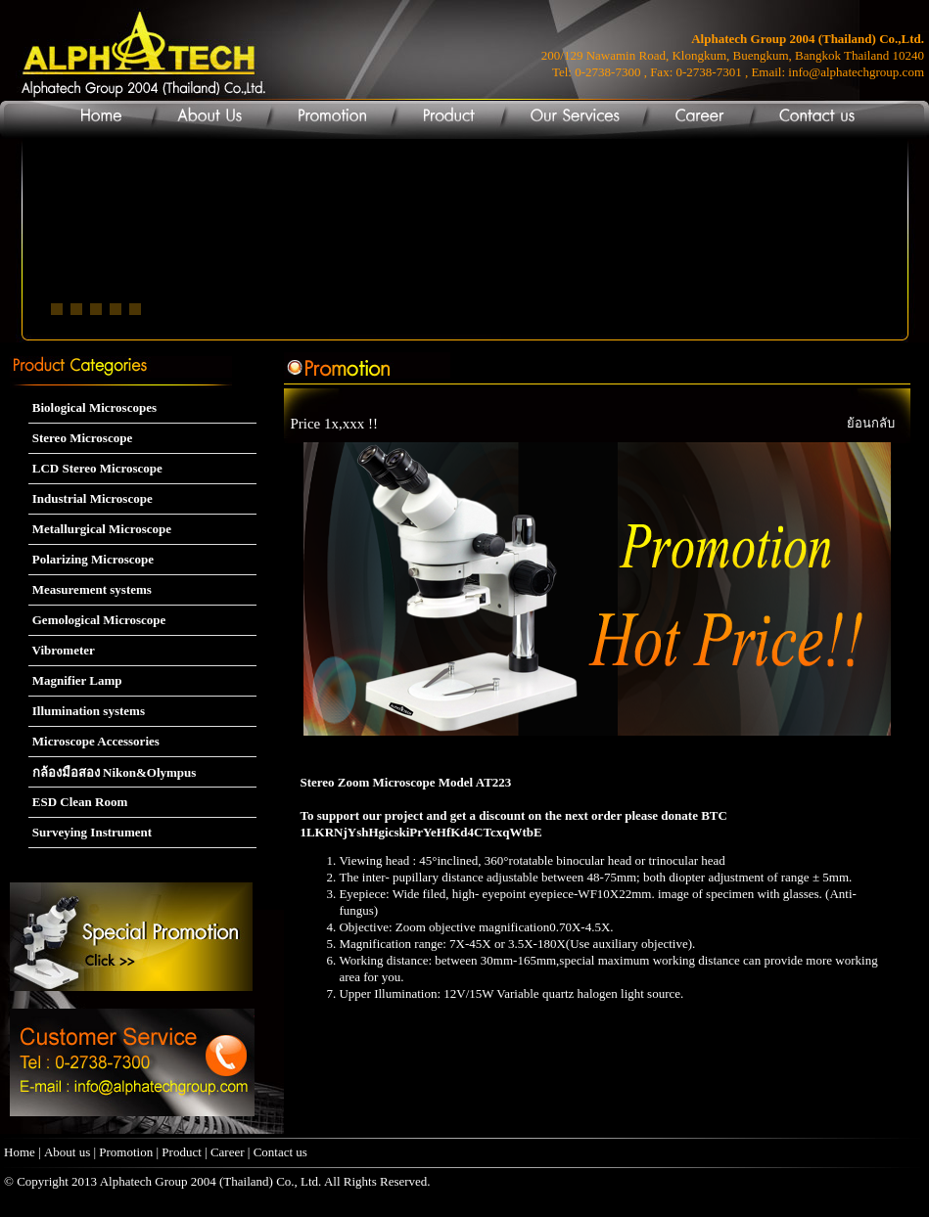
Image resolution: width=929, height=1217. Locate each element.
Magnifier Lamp (75, 680)
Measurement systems (90, 589)
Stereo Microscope (80, 437)
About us (67, 1152)
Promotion (126, 1152)
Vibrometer (61, 650)
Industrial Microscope (90, 498)
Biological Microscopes (92, 407)
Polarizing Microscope (91, 559)
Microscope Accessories (94, 741)
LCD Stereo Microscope (95, 468)
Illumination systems (86, 710)
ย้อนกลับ (871, 423)
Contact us (280, 1152)
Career (229, 1152)
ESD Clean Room (78, 801)
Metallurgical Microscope (100, 528)
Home (19, 1152)
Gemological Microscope (97, 619)
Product (181, 1152)
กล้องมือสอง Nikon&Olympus (112, 772)
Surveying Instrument (90, 832)
